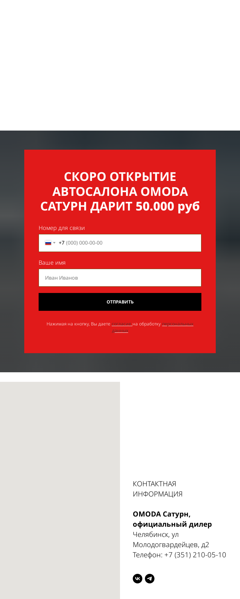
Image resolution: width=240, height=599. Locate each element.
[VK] (137, 578)
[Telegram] (149, 578)
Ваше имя (52, 262)
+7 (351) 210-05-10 (195, 554)
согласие (121, 324)
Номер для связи (62, 228)
